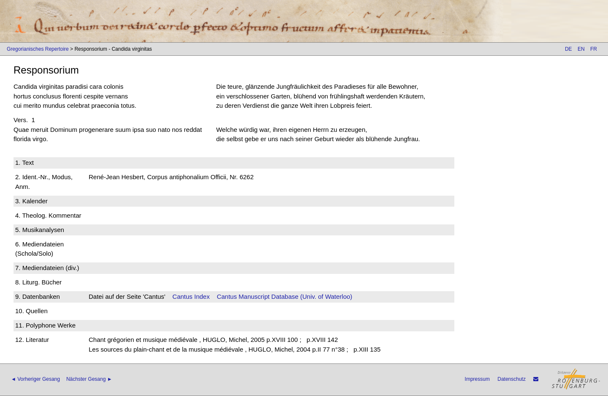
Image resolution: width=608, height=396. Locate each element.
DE (568, 49)
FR (593, 49)
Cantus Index (190, 296)
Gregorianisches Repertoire (38, 49)
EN (581, 49)
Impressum (477, 379)
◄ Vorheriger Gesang (35, 379)
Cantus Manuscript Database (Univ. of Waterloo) (284, 296)
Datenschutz (511, 379)
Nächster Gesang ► (89, 379)
